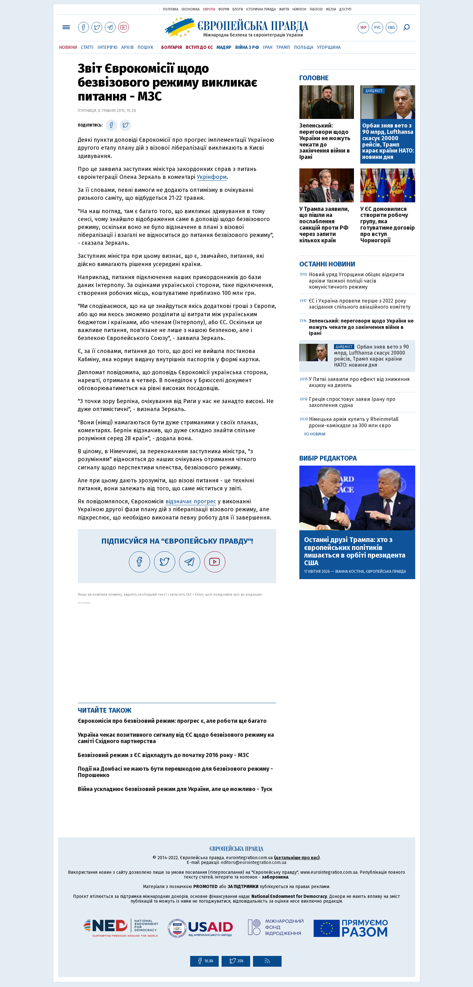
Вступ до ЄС (199, 47)
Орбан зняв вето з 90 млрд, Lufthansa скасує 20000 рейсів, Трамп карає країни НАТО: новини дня (388, 141)
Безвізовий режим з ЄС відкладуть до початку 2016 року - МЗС (163, 755)
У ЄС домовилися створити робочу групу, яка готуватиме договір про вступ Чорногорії (387, 225)
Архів (127, 47)
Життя (284, 9)
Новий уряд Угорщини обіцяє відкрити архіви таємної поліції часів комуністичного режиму (356, 280)
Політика (170, 9)
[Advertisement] (177, 649)
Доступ (345, 9)
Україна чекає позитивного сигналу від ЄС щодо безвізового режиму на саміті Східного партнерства (176, 738)
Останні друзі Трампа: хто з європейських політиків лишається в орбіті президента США (354, 551)
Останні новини (327, 264)
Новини (68, 47)
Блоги (237, 9)
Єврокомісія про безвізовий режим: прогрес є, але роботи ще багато (172, 720)
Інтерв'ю (107, 47)
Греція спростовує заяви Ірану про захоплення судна (352, 402)
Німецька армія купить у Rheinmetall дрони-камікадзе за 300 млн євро (353, 422)
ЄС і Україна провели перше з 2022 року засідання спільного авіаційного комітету (359, 304)
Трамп (283, 47)
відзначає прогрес (190, 501)
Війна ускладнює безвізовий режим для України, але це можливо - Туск (175, 789)
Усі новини (314, 434)
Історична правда (261, 9)
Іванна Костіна (349, 571)
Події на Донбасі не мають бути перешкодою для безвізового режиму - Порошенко (175, 772)
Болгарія (171, 47)
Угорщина (329, 47)
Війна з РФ (247, 47)
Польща (303, 47)
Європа (209, 9)
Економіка (191, 9)
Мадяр (224, 47)
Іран (267, 47)
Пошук (145, 47)
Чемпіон (299, 9)
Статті (87, 47)
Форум (223, 9)
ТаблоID (316, 9)
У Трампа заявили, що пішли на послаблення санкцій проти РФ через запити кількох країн (324, 225)
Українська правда (139, 9)
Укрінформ (212, 176)
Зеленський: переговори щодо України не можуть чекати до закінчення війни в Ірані (324, 141)
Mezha (331, 9)
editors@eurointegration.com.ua (253, 862)
